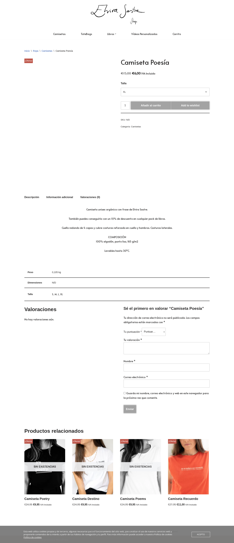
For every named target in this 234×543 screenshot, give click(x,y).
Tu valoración (133, 339)
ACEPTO (201, 534)
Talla (123, 83)
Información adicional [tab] (59, 196)
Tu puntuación (133, 331)
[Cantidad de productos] (125, 105)
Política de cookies (33, 537)
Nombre (129, 360)
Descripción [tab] (31, 196)
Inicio (27, 51)
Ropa (35, 51)
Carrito (177, 34)
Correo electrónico (136, 376)
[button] (115, 33)
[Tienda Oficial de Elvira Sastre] (117, 14)
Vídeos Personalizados (144, 34)
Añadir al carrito (151, 105)
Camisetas (58, 34)
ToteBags (86, 34)
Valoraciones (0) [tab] (91, 196)
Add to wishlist (190, 105)
